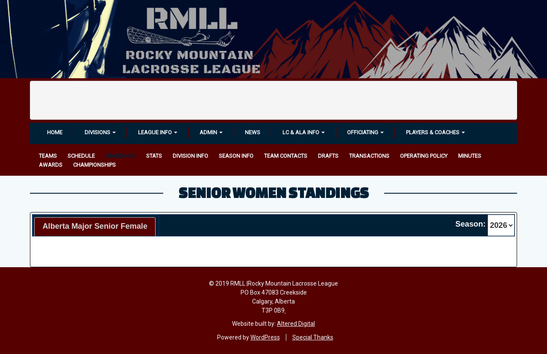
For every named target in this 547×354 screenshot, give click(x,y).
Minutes (469, 156)
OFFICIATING (365, 132)
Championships (94, 165)
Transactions (369, 156)
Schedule (81, 156)
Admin (211, 132)
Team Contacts (285, 156)
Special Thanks (312, 337)
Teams (48, 156)
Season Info (236, 156)
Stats (154, 156)
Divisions (100, 132)
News (252, 132)
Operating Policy (423, 156)
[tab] (95, 226)
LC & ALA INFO (303, 132)
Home (54, 132)
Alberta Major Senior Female (94, 226)
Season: (471, 224)
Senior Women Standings (274, 192)
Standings (120, 156)
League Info (157, 132)
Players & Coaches (435, 132)
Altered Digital (296, 323)
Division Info (190, 156)
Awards (50, 165)
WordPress (265, 337)
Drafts (328, 156)
